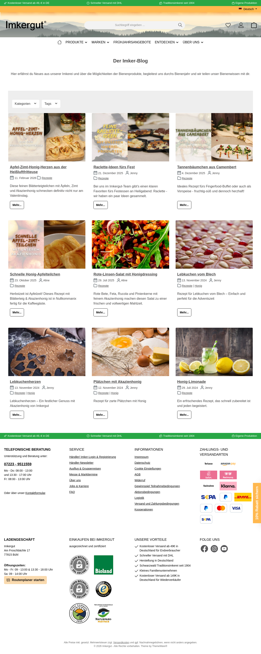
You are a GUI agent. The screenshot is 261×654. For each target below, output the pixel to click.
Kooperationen (144, 509)
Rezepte (47, 178)
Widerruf (140, 480)
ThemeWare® (159, 646)
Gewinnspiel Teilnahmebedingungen (157, 486)
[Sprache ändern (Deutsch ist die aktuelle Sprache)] (248, 9)
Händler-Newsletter (81, 462)
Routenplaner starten (25, 580)
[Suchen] (180, 25)
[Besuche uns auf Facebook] (204, 548)
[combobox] (130, 25)
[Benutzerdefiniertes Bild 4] (79, 613)
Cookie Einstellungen (148, 468)
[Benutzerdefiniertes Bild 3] (103, 589)
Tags (51, 103)
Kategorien (26, 103)
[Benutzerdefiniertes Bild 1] (103, 565)
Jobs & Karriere (79, 486)
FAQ (72, 492)
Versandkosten (121, 642)
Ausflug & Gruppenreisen (85, 468)
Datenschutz (142, 462)
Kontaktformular (35, 493)
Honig (198, 285)
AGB (138, 474)
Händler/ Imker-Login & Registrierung (92, 457)
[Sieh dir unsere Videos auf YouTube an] (224, 548)
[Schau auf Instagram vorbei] (214, 548)
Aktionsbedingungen (147, 492)
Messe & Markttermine (83, 474)
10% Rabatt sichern (257, 503)
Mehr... (17, 205)
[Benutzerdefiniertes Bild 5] (103, 613)
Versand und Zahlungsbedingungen (157, 503)
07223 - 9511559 (17, 464)
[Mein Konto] (241, 25)
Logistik (139, 497)
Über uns (75, 480)
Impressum (142, 457)
